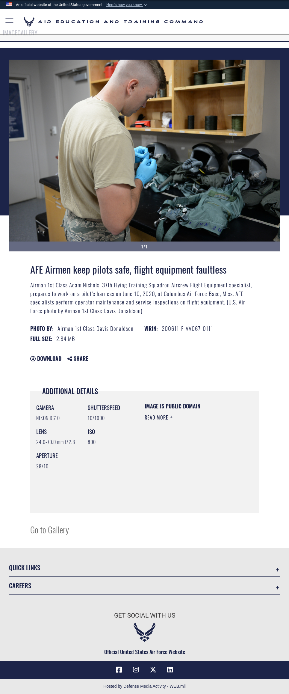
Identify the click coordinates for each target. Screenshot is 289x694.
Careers (20, 585)
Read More (157, 417)
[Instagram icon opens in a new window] (135, 669)
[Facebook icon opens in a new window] (118, 669)
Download (45, 358)
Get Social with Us (144, 615)
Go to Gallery (49, 529)
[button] (127, 5)
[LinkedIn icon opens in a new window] (170, 669)
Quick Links (24, 567)
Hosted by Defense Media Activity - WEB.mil (144, 686)
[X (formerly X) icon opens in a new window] (153, 669)
